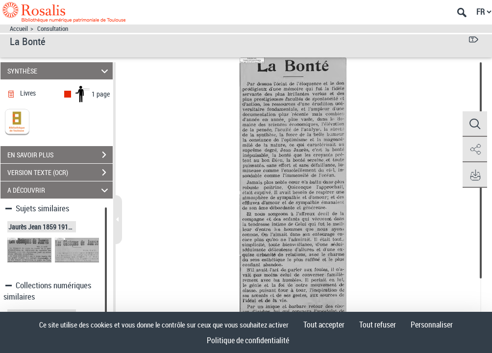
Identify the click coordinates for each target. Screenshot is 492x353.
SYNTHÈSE (59, 70)
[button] (475, 124)
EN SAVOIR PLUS (60, 155)
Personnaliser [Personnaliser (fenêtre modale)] (432, 324)
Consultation (52, 29)
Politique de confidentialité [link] (248, 340)
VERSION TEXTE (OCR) (60, 172)
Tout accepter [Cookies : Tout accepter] (323, 324)
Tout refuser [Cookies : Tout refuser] (377, 324)
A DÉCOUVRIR (59, 190)
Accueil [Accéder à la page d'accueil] (19, 29)
